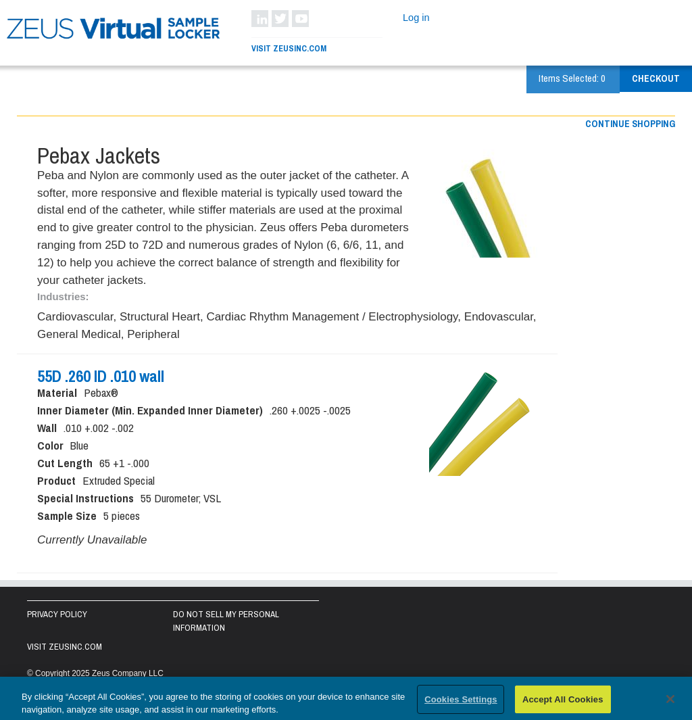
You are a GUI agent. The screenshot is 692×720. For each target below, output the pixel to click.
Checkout (656, 78)
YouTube (300, 18)
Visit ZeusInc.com (288, 48)
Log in (416, 17)
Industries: (63, 296)
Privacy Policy (57, 614)
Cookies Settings (460, 703)
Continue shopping (630, 123)
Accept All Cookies (562, 703)
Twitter (280, 18)
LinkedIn (259, 18)
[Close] (670, 702)
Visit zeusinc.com (64, 646)
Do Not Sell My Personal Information (226, 620)
